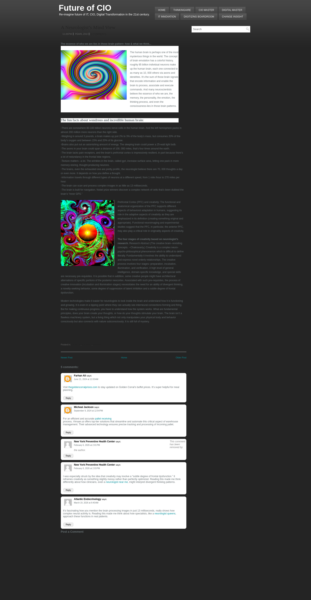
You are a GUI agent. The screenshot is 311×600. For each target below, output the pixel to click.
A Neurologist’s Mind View (88, 27)
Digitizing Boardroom (199, 16)
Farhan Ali (80, 375)
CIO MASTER (206, 10)
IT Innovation (167, 16)
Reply (68, 398)
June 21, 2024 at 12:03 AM (86, 379)
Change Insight (232, 16)
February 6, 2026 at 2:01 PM (87, 445)
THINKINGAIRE (182, 10)
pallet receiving (103, 418)
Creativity (76, 344)
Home (162, 10)
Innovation (86, 344)
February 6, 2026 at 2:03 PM (87, 468)
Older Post (181, 357)
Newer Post (66, 357)
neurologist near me (117, 482)
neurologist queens (164, 513)
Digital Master (232, 10)
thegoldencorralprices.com (82, 387)
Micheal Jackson (84, 407)
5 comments (98, 34)
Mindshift (97, 344)
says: (89, 375)
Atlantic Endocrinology (87, 499)
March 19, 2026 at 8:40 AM (86, 503)
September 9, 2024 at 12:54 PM (88, 411)
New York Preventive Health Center (94, 441)
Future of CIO (85, 7)
